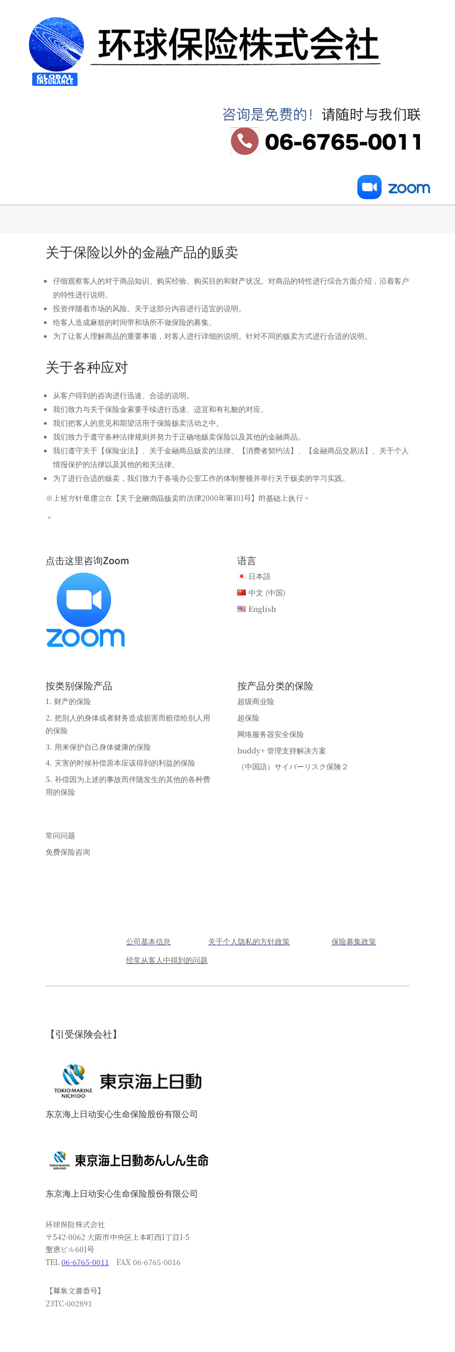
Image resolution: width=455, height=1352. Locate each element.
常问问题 (60, 835)
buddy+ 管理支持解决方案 (281, 750)
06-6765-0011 (85, 1262)
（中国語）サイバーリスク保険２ (293, 766)
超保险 (248, 717)
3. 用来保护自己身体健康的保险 (98, 746)
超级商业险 (255, 701)
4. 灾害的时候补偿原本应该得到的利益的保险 (120, 762)
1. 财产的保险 (68, 701)
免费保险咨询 (68, 851)
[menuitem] (40, 218)
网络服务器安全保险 (270, 733)
